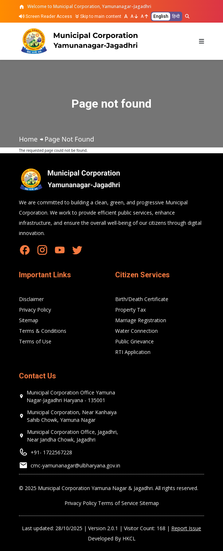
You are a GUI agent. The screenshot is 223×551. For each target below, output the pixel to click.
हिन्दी (176, 16)
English (160, 16)
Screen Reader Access (45, 16)
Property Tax (130, 309)
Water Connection (136, 330)
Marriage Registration (140, 320)
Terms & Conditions (42, 330)
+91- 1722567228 (51, 452)
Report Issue (186, 528)
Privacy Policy (35, 309)
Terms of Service (118, 503)
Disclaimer (31, 299)
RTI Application (132, 351)
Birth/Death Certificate (141, 299)
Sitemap (28, 320)
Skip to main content (98, 16)
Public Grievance (134, 341)
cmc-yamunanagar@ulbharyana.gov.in (75, 465)
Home (28, 139)
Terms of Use (35, 341)
